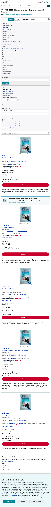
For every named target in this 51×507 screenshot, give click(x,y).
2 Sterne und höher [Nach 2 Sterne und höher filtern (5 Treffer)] (11, 122)
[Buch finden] (48, 6)
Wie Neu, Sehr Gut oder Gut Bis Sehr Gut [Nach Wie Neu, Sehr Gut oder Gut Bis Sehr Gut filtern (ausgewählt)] (13, 48)
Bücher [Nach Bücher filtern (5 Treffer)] (5, 27)
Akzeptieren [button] (9, 501)
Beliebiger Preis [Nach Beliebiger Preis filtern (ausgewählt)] (6, 89)
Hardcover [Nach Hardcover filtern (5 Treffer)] (6, 61)
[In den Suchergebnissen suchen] (25, 133)
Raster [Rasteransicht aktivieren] (17, 19)
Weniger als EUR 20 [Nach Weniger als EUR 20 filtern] (7, 91)
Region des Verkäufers (7, 110)
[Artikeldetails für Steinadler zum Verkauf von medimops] (25, 145)
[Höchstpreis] (13, 100)
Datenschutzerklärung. (36, 497)
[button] (48, 133)
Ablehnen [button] (22, 501)
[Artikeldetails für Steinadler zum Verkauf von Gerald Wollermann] (25, 337)
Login (44, 2)
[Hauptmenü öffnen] (3, 6)
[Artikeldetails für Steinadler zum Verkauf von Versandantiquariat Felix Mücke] (25, 402)
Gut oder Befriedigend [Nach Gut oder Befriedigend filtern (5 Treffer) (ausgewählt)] (9, 50)
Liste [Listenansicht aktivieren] (11, 19)
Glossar (5, 467)
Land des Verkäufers (7, 114)
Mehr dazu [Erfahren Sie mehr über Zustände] (9, 44)
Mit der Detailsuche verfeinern (24, 14)
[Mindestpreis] (5, 100)
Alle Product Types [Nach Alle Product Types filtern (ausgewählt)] (7, 25)
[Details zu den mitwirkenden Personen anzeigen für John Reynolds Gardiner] (8, 157)
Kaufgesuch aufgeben (7, 461)
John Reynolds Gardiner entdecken (18, 203)
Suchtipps (5, 465)
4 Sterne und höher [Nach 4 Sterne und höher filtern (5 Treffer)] (11, 126)
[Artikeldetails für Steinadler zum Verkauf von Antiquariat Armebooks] (25, 276)
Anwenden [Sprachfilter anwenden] (5, 83)
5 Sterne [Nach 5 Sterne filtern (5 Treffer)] (8, 128)
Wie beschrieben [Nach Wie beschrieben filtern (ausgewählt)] (7, 54)
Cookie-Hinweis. (13, 495)
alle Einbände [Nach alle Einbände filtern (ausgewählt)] (6, 59)
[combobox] (27, 6)
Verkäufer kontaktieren (7, 167)
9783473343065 (10, 14)
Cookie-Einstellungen (7, 494)
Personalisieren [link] (37, 501)
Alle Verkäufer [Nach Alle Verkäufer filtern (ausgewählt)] (6, 120)
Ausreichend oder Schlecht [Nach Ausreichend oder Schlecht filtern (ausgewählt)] (9, 52)
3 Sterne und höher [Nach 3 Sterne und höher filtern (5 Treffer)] (11, 124)
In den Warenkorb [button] (25, 185)
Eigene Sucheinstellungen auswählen (12, 470)
